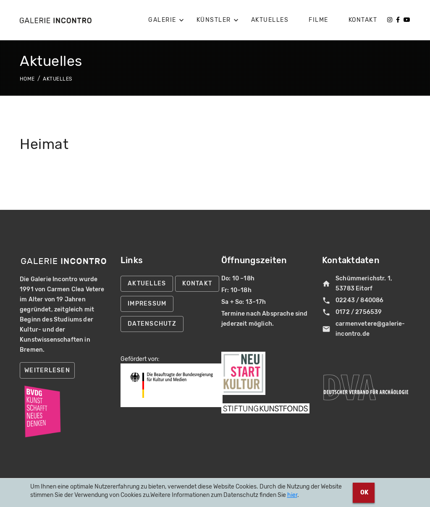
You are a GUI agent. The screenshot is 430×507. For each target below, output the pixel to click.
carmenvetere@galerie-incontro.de (363, 328)
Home (28, 79)
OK (363, 492)
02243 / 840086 (352, 300)
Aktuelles (57, 79)
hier (292, 495)
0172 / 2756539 (352, 312)
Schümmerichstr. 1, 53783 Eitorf (357, 283)
